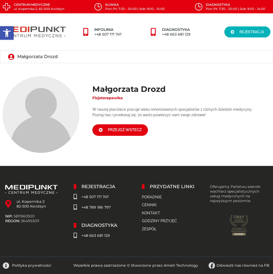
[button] (7, 33)
